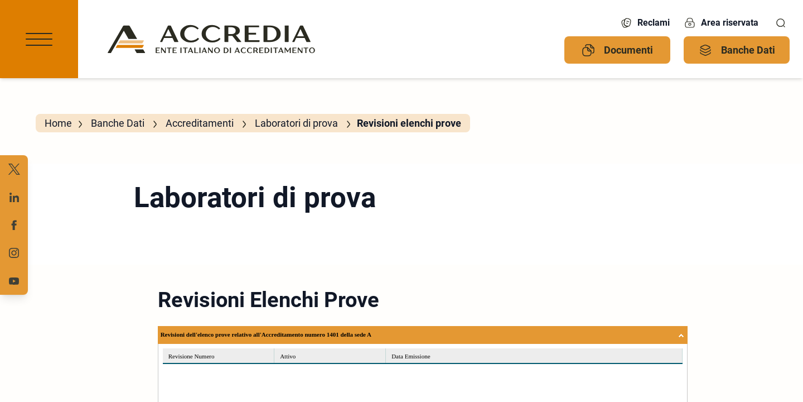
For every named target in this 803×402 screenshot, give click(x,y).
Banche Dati (737, 50)
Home (58, 123)
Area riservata (720, 23)
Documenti (617, 50)
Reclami (645, 23)
